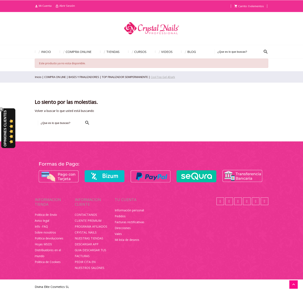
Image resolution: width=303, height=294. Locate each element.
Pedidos (120, 216)
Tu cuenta (125, 199)
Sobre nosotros (45, 232)
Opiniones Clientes (5, 128)
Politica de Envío (46, 215)
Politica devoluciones (49, 238)
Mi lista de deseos (127, 240)
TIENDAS (113, 52)
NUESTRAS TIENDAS (89, 238)
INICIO (46, 52)
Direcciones (123, 228)
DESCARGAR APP (86, 244)
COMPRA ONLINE (79, 52)
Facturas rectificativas (129, 222)
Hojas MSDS (43, 244)
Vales (118, 234)
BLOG (191, 52)
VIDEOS (167, 52)
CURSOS (140, 52)
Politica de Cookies (48, 262)
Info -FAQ (41, 226)
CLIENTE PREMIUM (88, 221)
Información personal (129, 210)
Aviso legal (42, 221)
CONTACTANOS (86, 215)
